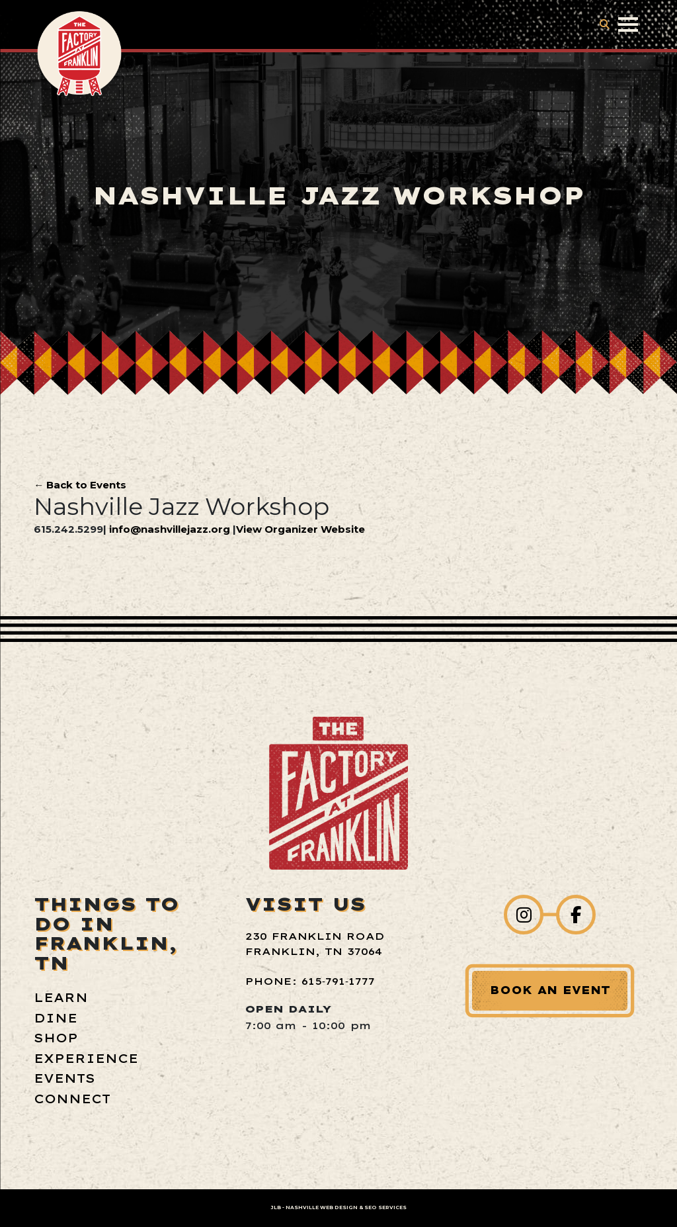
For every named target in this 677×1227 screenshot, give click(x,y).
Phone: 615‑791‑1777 (310, 981)
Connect (72, 1099)
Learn (61, 997)
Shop (56, 1038)
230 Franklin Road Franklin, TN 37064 (314, 944)
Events (64, 1078)
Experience (86, 1058)
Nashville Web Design (322, 1207)
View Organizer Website (300, 529)
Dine (55, 1018)
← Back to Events (80, 484)
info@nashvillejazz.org (169, 529)
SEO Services (385, 1207)
